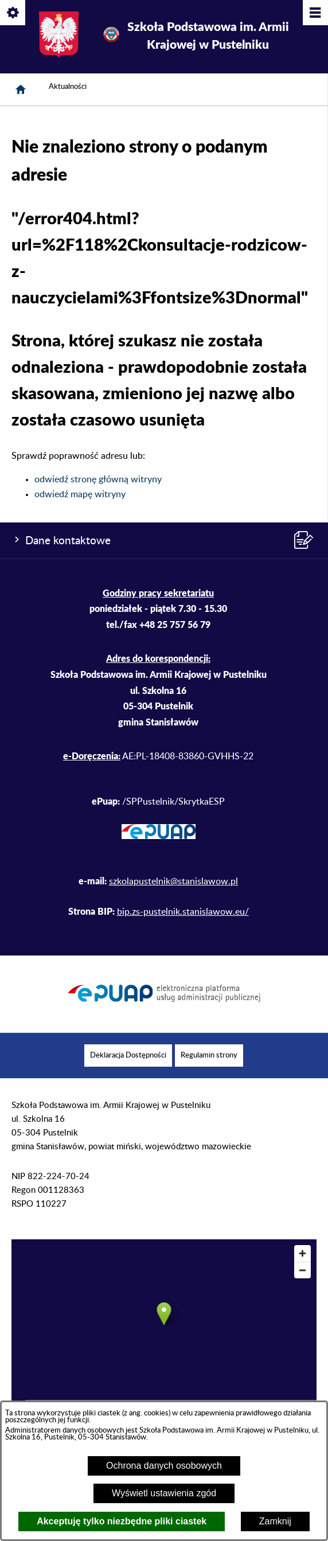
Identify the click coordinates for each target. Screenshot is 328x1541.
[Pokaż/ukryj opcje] (13, 13)
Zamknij (275, 1521)
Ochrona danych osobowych (164, 1465)
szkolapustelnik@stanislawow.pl (173, 881)
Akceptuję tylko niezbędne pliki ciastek (121, 1521)
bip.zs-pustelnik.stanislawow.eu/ (183, 911)
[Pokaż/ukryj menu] (314, 13)
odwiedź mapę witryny (80, 494)
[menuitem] (128, 1055)
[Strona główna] (20, 89)
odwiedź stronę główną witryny (98, 479)
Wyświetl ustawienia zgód (164, 1493)
